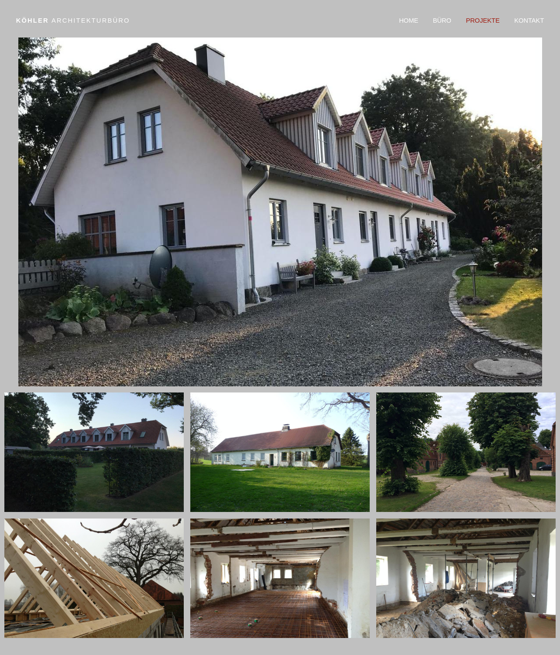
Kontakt (529, 20)
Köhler (73, 20)
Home (408, 20)
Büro (442, 20)
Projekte (482, 20)
